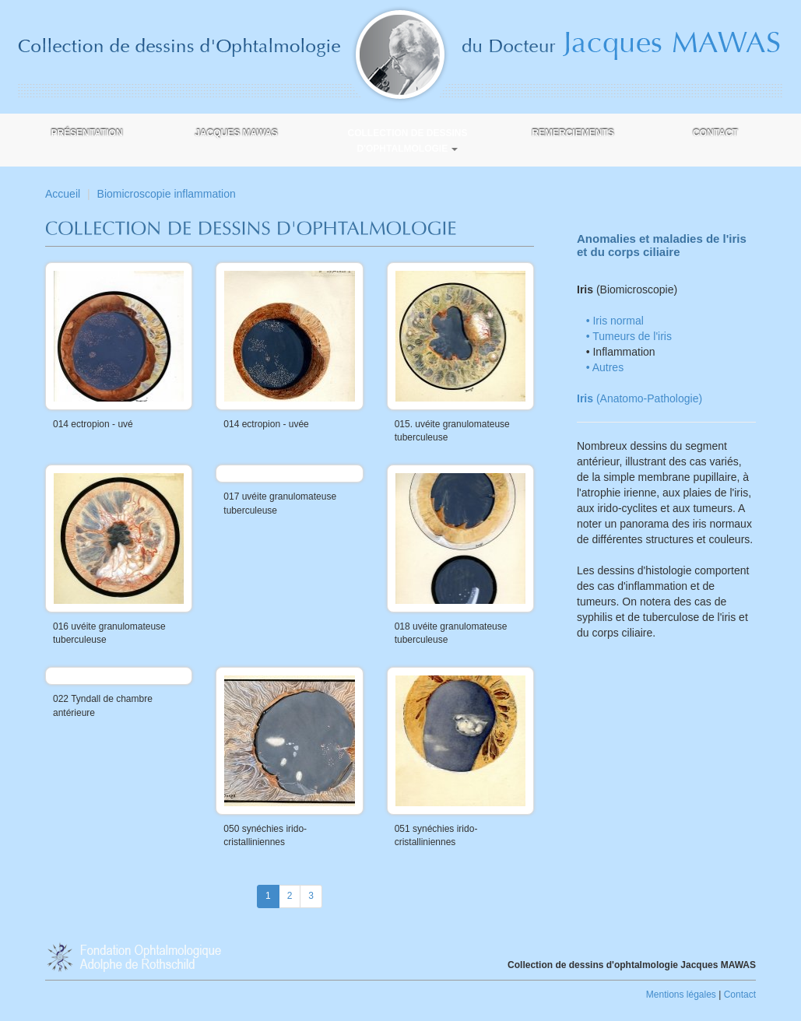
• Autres (605, 367)
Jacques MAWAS (236, 133)
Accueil (62, 194)
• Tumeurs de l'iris (629, 336)
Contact (715, 133)
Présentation (86, 133)
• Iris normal (615, 320)
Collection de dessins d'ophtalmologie (407, 141)
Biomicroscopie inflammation (166, 194)
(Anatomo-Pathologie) (639, 398)
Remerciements (572, 133)
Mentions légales (681, 994)
